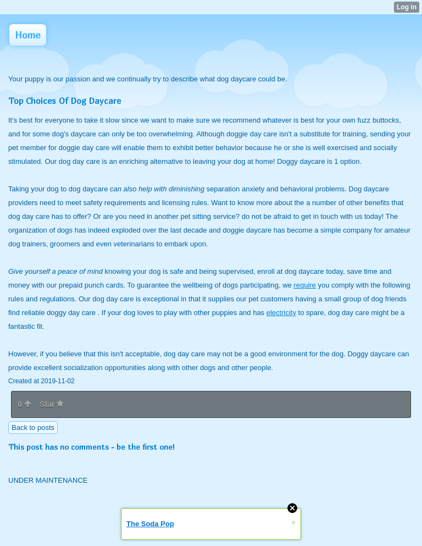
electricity (281, 312)
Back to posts (33, 427)
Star (52, 404)
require (304, 285)
